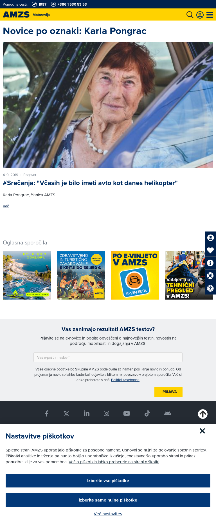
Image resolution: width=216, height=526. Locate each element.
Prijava (170, 391)
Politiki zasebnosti (125, 379)
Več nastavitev (108, 514)
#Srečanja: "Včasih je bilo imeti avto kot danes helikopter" (90, 183)
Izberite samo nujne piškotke (108, 500)
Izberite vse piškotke (108, 480)
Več (6, 206)
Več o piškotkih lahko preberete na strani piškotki (114, 462)
